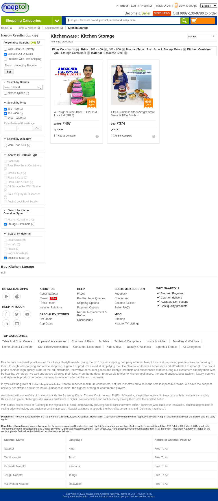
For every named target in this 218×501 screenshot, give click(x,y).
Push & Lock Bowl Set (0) (20, 201)
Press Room (47, 302)
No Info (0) (12, 244)
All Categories (192, 346)
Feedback (121, 293)
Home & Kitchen (28, 27)
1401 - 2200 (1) (15, 117)
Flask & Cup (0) (15, 173)
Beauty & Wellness (139, 346)
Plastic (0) (11, 248)
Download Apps (15, 289)
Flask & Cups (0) (15, 177)
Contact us (121, 298)
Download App (186, 5)
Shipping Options (88, 302)
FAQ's (81, 293)
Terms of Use (128, 493)
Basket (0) (12, 161)
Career (48, 298)
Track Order (163, 5)
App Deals (46, 323)
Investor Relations (51, 307)
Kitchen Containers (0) (19, 219)
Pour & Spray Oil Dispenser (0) (22, 196)
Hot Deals (46, 319)
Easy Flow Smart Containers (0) (22, 167)
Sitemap (120, 319)
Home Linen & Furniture (17, 346)
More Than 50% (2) (17, 145)
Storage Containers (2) (19, 224)
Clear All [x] (32, 35)
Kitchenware (54, 27)
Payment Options (88, 307)
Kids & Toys (114, 346)
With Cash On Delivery (19, 49)
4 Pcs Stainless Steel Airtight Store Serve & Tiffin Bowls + (133, 113)
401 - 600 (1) (13, 113)
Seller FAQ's (122, 307)
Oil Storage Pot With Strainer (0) (22, 188)
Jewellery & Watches (186, 341)
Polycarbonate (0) (16, 253)
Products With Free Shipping (22, 58)
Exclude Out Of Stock (18, 53)
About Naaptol (49, 293)
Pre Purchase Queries (91, 298)
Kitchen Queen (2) (16, 93)
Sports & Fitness (166, 346)
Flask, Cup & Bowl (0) (18, 182)
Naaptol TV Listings (127, 323)
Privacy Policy (144, 493)
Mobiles (104, 341)
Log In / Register (141, 5)
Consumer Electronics (87, 346)
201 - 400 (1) (13, 108)
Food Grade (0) (15, 239)
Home (6, 27)
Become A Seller (125, 302)
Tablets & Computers (128, 341)
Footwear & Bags (83, 341)
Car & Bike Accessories (53, 346)
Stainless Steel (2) (16, 257)
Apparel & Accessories (52, 341)
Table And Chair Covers (17, 341)
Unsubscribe (85, 320)
